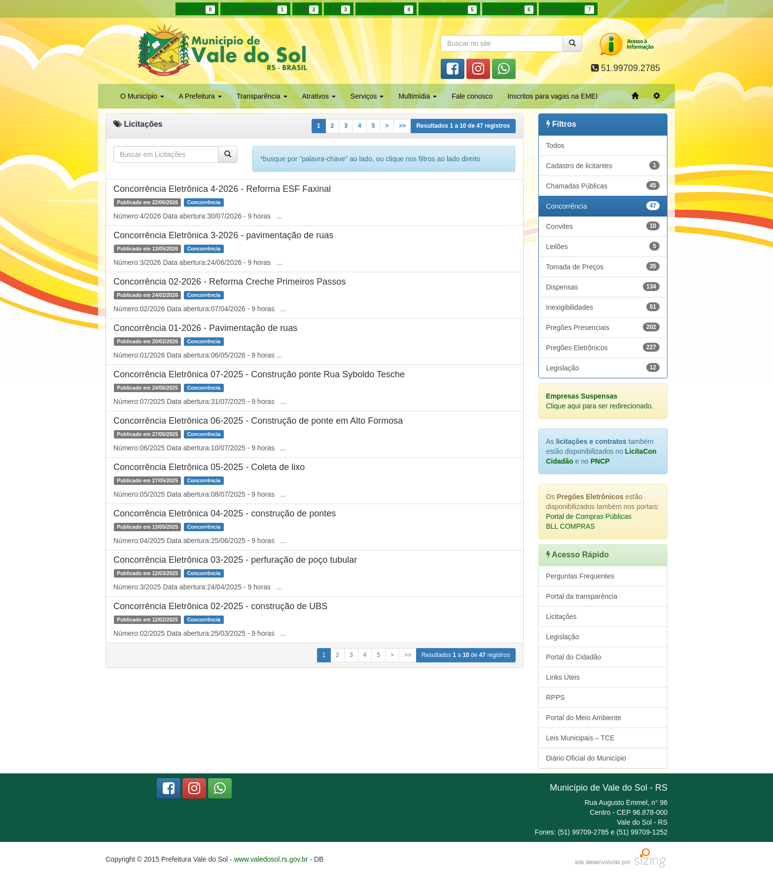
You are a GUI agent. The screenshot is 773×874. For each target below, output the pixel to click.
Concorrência (603, 205)
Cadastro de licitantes (603, 165)
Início (196, 9)
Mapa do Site (568, 9)
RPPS (555, 697)
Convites (603, 225)
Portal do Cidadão (573, 657)
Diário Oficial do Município (586, 758)
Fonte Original (385, 9)
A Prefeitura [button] (200, 96)
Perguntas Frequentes (580, 576)
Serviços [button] (367, 96)
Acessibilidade (255, 9)
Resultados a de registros (463, 125)
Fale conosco (472, 96)
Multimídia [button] (417, 96)
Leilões (603, 246)
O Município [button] (142, 96)
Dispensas (603, 286)
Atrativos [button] (319, 96)
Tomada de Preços (603, 266)
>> (402, 125)
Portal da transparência (582, 596)
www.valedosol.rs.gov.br (271, 859)
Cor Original (509, 9)
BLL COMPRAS (570, 526)
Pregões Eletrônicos (603, 347)
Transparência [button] (262, 96)
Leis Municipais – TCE (580, 738)
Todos (555, 145)
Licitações (561, 616)
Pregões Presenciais (603, 327)
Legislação (603, 367)
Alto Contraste (449, 9)
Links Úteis (563, 677)
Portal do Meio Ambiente (584, 718)
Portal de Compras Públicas (589, 516)
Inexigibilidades (603, 306)
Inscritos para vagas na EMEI (552, 96)
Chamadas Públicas (603, 185)
